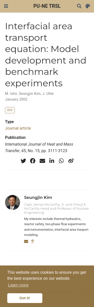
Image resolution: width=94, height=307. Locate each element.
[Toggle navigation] (6, 6)
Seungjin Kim (30, 94)
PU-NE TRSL (47, 6)
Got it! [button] (25, 298)
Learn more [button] (18, 285)
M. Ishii (11, 94)
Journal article (18, 128)
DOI (10, 110)
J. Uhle (48, 94)
